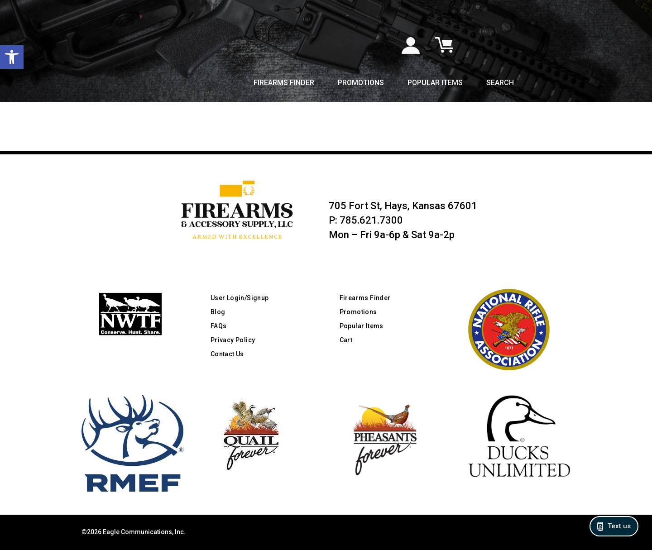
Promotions (361, 83)
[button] (12, 57)
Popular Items (435, 83)
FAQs (219, 326)
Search (500, 83)
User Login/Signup (240, 297)
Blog (218, 312)
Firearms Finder (284, 83)
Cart (346, 340)
